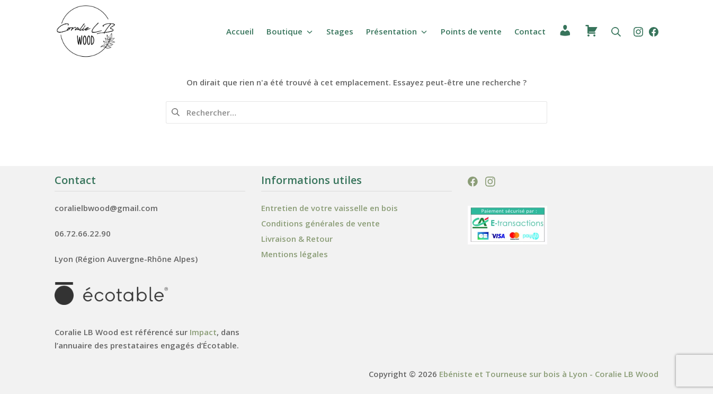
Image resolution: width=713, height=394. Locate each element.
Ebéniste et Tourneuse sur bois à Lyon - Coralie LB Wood (548, 374)
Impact (203, 332)
